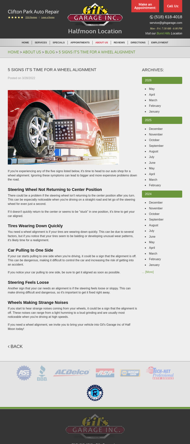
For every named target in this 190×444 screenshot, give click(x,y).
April (152, 94)
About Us (101, 42)
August (153, 151)
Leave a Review (47, 17)
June (152, 162)
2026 (148, 80)
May (152, 88)
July (151, 157)
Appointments (80, 42)
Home (25, 42)
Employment (159, 42)
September (156, 145)
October (154, 140)
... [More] (148, 272)
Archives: (153, 70)
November (156, 134)
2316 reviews (31, 17)
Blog (50, 52)
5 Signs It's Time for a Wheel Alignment (97, 52)
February (155, 105)
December (156, 128)
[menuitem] (25, 42)
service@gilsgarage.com (166, 22)
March (153, 100)
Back (17, 346)
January (154, 111)
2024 (148, 194)
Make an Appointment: (145, 6)
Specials (59, 42)
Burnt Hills (163, 33)
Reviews (119, 42)
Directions (138, 42)
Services (41, 42)
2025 (148, 120)
